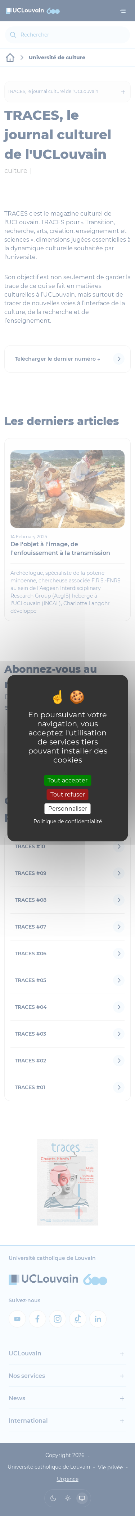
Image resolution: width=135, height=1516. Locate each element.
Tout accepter (67, 780)
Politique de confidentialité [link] (67, 821)
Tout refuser (67, 794)
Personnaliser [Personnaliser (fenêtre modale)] (67, 808)
